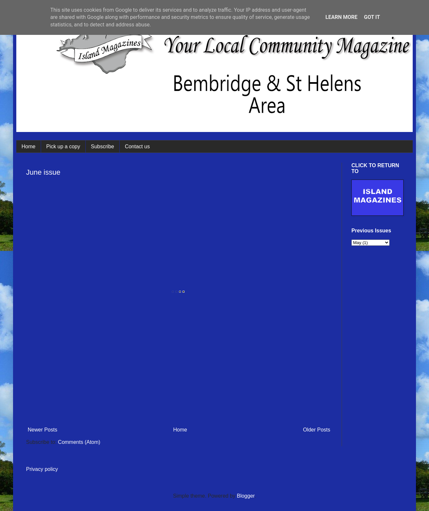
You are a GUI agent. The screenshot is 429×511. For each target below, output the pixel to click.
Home (29, 146)
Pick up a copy (63, 146)
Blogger (245, 496)
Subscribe (102, 146)
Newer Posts (42, 429)
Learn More (341, 17)
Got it (372, 17)
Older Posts (316, 429)
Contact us (137, 146)
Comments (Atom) (79, 442)
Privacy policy (42, 469)
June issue (43, 172)
